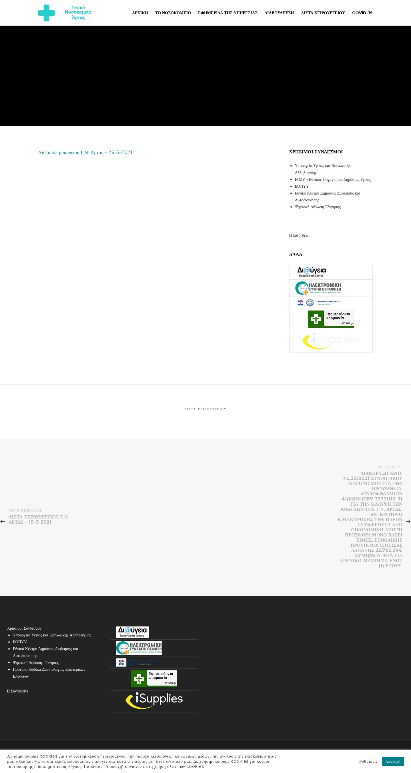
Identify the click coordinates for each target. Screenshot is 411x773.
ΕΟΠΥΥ (302, 186)
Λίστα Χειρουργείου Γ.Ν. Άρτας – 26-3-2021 (85, 152)
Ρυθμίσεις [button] (368, 761)
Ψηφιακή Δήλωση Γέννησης (318, 206)
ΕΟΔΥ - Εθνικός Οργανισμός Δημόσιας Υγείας (333, 179)
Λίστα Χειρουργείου (205, 409)
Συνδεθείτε (299, 235)
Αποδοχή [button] (392, 761)
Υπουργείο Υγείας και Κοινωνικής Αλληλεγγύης (52, 635)
